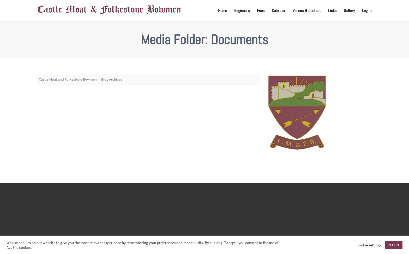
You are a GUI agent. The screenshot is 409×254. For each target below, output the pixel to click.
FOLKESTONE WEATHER (204, 210)
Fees (260, 10)
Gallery (349, 10)
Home (222, 10)
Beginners (242, 10)
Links (332, 10)
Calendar (278, 10)
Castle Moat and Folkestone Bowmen (68, 79)
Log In (366, 10)
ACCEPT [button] (393, 245)
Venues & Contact (307, 10)
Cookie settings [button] (369, 245)
